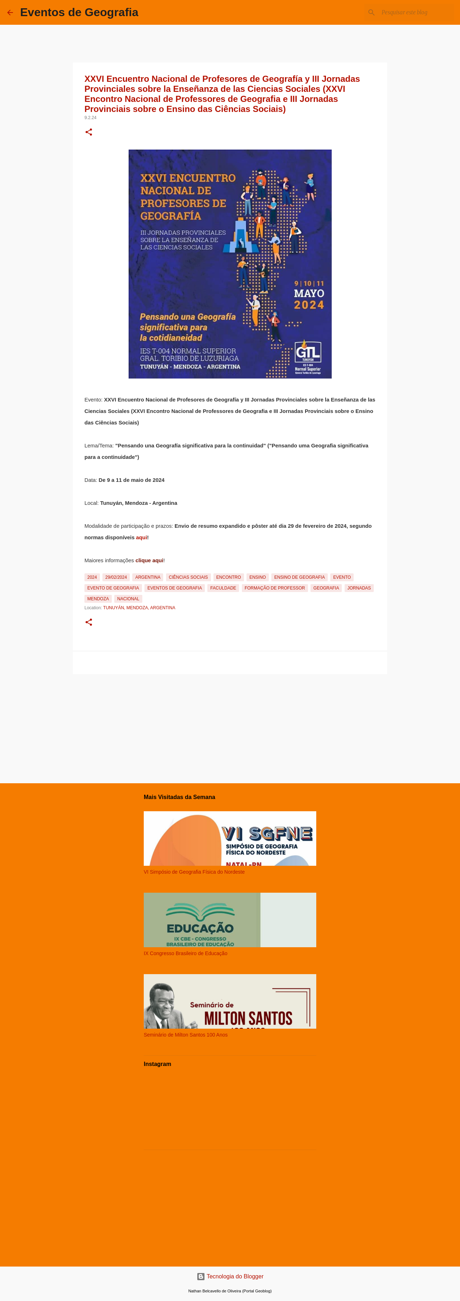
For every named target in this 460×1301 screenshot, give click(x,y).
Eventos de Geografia (79, 12)
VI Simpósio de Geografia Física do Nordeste (194, 872)
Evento (342, 577)
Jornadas (359, 588)
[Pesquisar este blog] (416, 12)
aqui (141, 537)
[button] (88, 133)
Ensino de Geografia (299, 577)
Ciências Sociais (188, 577)
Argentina (147, 577)
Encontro (228, 577)
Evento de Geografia (113, 588)
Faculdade (223, 588)
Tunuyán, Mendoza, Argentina (139, 607)
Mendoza (98, 598)
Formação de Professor (275, 588)
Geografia (326, 588)
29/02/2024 (116, 577)
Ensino (257, 577)
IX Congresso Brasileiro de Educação (185, 953)
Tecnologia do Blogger (230, 1276)
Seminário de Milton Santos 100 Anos (185, 1035)
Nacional (128, 598)
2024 (92, 577)
